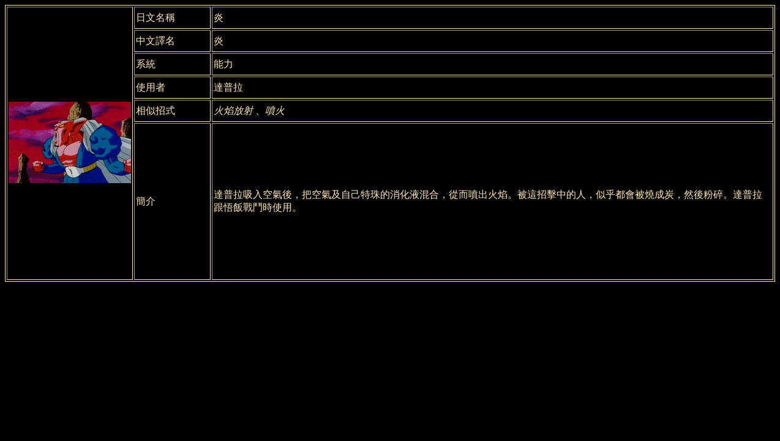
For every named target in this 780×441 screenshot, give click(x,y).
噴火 (275, 110)
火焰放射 (233, 110)
